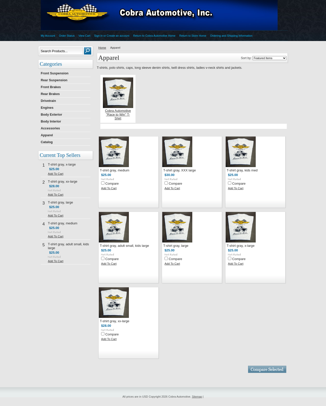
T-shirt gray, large (60, 202)
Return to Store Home (192, 35)
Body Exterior (51, 114)
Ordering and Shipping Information (231, 35)
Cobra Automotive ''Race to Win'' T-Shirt (118, 114)
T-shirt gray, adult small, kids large (124, 246)
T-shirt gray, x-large (62, 164)
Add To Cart (55, 173)
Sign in (98, 35)
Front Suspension (55, 73)
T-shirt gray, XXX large (179, 170)
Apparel (47, 135)
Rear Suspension (54, 80)
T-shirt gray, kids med (242, 170)
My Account (48, 35)
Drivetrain (48, 101)
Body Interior (51, 121)
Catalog (47, 142)
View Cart (84, 35)
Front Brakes (51, 87)
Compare (112, 183)
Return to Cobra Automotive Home (154, 35)
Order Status (67, 35)
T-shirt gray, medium (62, 223)
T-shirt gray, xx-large (62, 181)
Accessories (50, 128)
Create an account (118, 35)
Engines (47, 108)
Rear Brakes (50, 94)
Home (102, 47)
